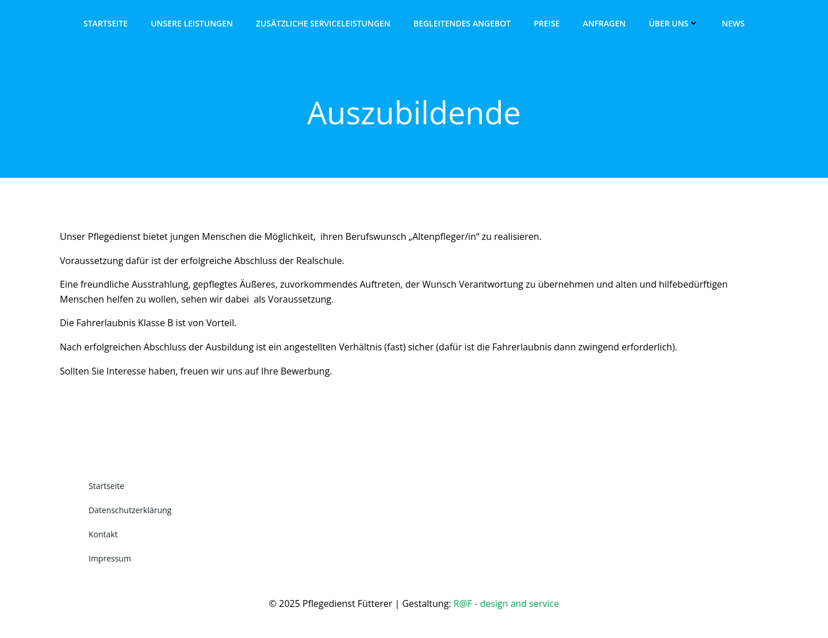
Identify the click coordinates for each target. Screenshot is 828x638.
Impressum (110, 558)
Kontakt (103, 534)
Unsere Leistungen (192, 23)
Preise (546, 23)
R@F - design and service (506, 603)
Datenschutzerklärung (130, 510)
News (733, 23)
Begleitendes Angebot (462, 23)
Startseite (105, 23)
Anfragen (604, 23)
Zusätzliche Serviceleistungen (323, 23)
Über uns (674, 23)
